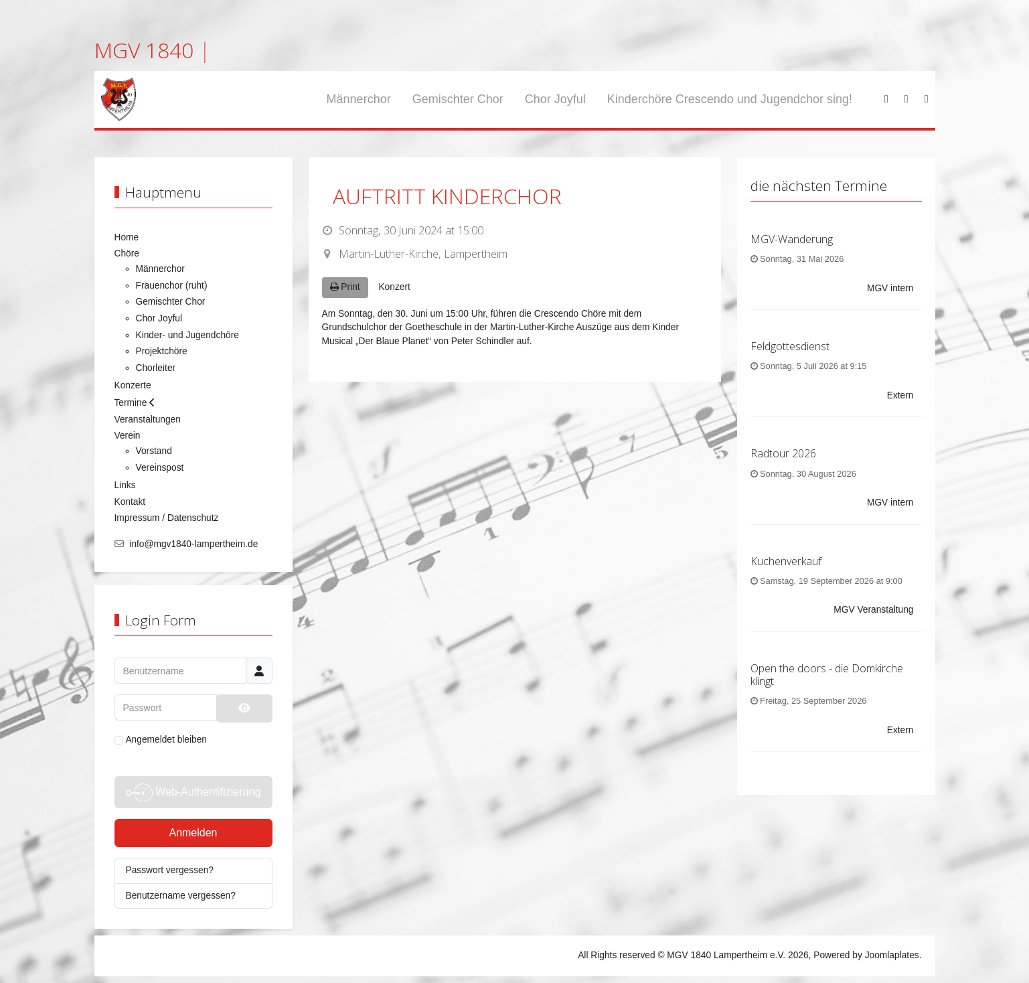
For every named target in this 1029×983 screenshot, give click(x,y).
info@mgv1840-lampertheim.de (193, 544)
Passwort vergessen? (170, 870)
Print (345, 287)
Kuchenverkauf (785, 561)
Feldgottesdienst (789, 346)
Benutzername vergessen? (181, 896)
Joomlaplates (892, 955)
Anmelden (193, 832)
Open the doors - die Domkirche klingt (826, 674)
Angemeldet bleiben (161, 740)
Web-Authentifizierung (193, 792)
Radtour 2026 (783, 453)
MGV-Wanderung (791, 239)
